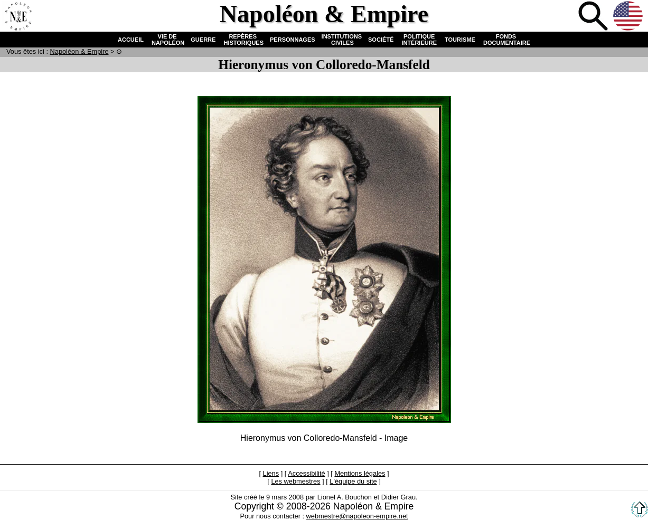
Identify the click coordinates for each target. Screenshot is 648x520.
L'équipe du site (353, 481)
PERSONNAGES (292, 39)
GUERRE (203, 39)
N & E (79, 51)
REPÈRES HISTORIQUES (243, 39)
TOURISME (460, 39)
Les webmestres (295, 481)
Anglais (629, 17)
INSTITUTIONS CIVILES (342, 39)
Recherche (594, 17)
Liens (271, 473)
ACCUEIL (131, 39)
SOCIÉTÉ (380, 39)
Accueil (18, 17)
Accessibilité (306, 473)
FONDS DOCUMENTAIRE (506, 39)
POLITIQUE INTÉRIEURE (419, 39)
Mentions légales (359, 473)
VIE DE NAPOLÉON (167, 39)
